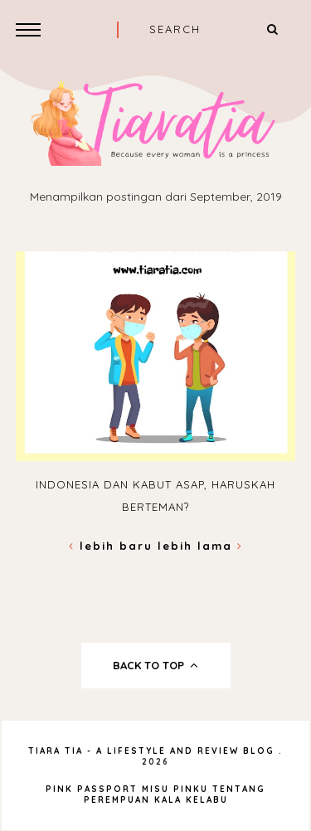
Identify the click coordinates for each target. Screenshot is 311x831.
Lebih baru (113, 545)
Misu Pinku (175, 789)
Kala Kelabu (191, 800)
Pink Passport (94, 789)
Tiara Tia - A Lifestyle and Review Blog (151, 751)
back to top (155, 665)
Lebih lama (200, 545)
